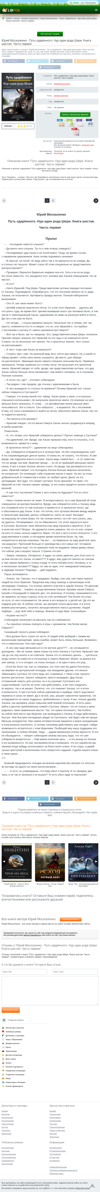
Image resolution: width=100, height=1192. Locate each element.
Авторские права (50, 34)
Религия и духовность (14, 1067)
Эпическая (54, 1137)
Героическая (55, 1114)
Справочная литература (15, 1071)
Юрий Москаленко (62, 84)
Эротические (7, 1164)
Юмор (8, 1078)
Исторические (8, 1121)
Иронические (7, 1118)
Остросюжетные (9, 1157)
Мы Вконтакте (49, 67)
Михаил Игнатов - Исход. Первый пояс (50, 885)
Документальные (13, 1043)
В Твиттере (36, 61)
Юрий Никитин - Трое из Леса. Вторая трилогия (16, 885)
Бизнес (8, 1063)
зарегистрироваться (32, 935)
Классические (8, 1124)
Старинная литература (15, 1075)
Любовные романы (13, 1032)
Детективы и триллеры (15, 1036)
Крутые (5, 1127)
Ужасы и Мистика (57, 1130)
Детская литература (14, 1055)
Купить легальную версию (75, 114)
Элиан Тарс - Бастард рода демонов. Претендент (83, 885)
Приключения (11, 1051)
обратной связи (82, 1188)
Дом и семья (11, 1059)
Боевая (53, 1111)
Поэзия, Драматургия (14, 1086)
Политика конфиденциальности (63, 1170)
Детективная (55, 1118)
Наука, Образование (14, 1039)
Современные (8, 1161)
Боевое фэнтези (61, 96)
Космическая (55, 1121)
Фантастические (9, 1154)
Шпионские (6, 1134)
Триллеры (6, 1130)
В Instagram (60, 61)
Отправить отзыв (11, 1010)
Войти (76, 3)
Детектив (6, 1114)
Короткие (6, 1151)
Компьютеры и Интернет (16, 1082)
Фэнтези (53, 1134)
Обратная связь (56, 1174)
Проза (8, 1047)
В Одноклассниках (87, 61)
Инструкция (58, 153)
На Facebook (13, 61)
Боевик (5, 1111)
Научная (53, 1124)
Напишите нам (88, 145)
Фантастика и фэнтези (15, 1028)
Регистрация (90, 3)
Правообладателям (58, 1167)
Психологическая (57, 1127)
